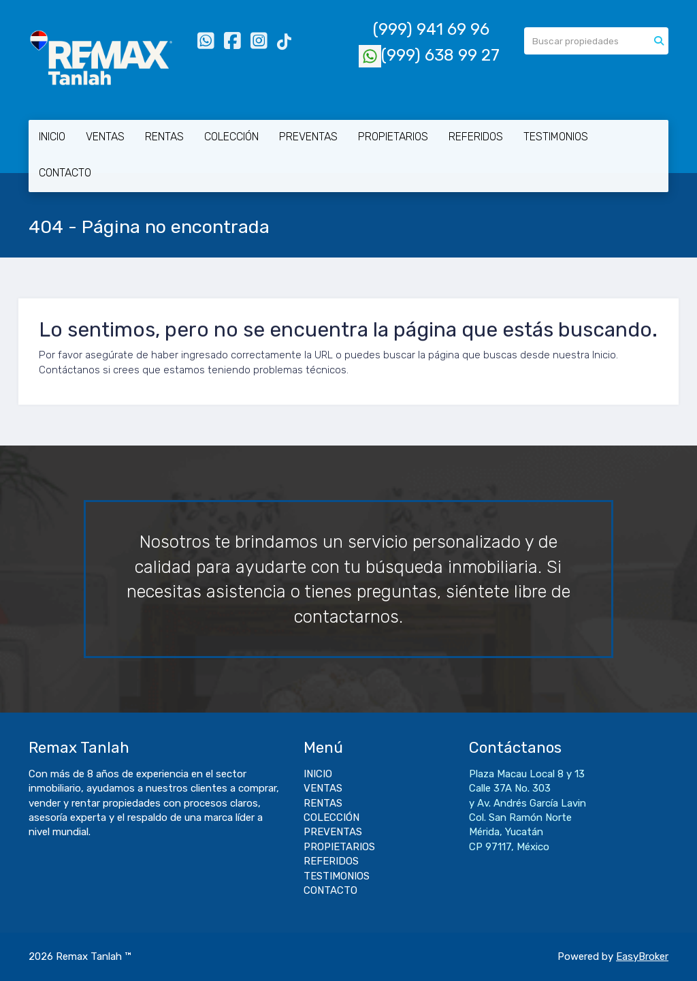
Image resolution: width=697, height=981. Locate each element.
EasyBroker (642, 956)
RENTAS (164, 136)
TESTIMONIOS (555, 136)
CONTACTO (65, 172)
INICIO (52, 136)
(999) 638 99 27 (429, 55)
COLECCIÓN (231, 136)
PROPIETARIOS (393, 136)
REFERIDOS (476, 136)
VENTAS (105, 136)
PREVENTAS (308, 136)
